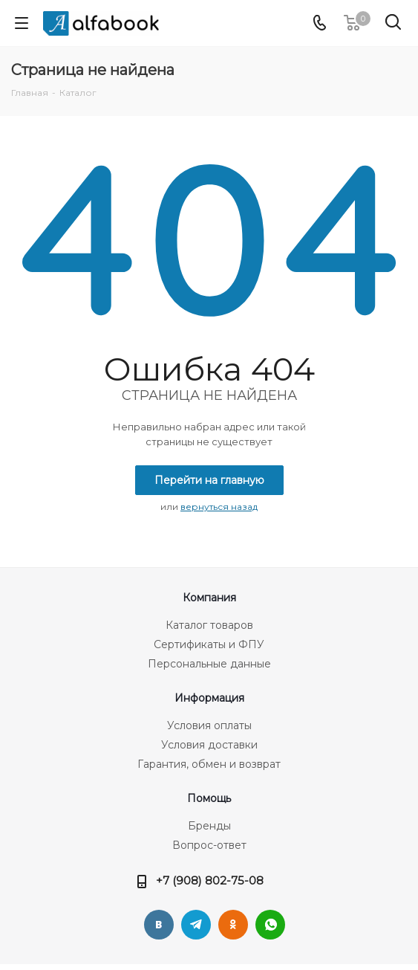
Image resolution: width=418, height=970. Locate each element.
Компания (209, 597)
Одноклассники (233, 925)
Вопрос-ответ (209, 845)
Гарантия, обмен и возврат (209, 764)
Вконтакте (159, 925)
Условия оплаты (209, 725)
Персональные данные (209, 663)
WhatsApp (270, 925)
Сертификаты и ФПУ (209, 644)
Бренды (209, 825)
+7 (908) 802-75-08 (210, 880)
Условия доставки (209, 744)
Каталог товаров (209, 625)
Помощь (209, 798)
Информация (209, 698)
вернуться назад (219, 506)
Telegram (196, 925)
